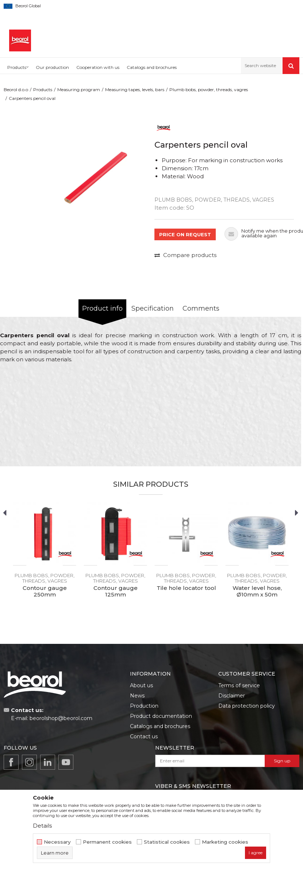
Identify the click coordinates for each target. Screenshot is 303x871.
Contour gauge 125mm (115, 591)
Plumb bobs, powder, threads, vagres (208, 89)
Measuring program (78, 89)
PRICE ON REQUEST (185, 234)
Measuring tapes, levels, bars (134, 89)
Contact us (144, 736)
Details (42, 825)
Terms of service (239, 685)
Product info (102, 308)
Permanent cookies (107, 842)
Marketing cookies (225, 842)
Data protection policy (246, 706)
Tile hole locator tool (186, 588)
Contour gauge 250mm (45, 591)
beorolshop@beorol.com (61, 718)
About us (141, 685)
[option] (96, 173)
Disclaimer (231, 695)
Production (144, 706)
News (137, 695)
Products (42, 89)
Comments (201, 308)
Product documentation (161, 716)
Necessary (57, 842)
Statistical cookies (167, 842)
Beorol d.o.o (16, 89)
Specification (152, 308)
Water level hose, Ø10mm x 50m (257, 591)
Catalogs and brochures (160, 726)
